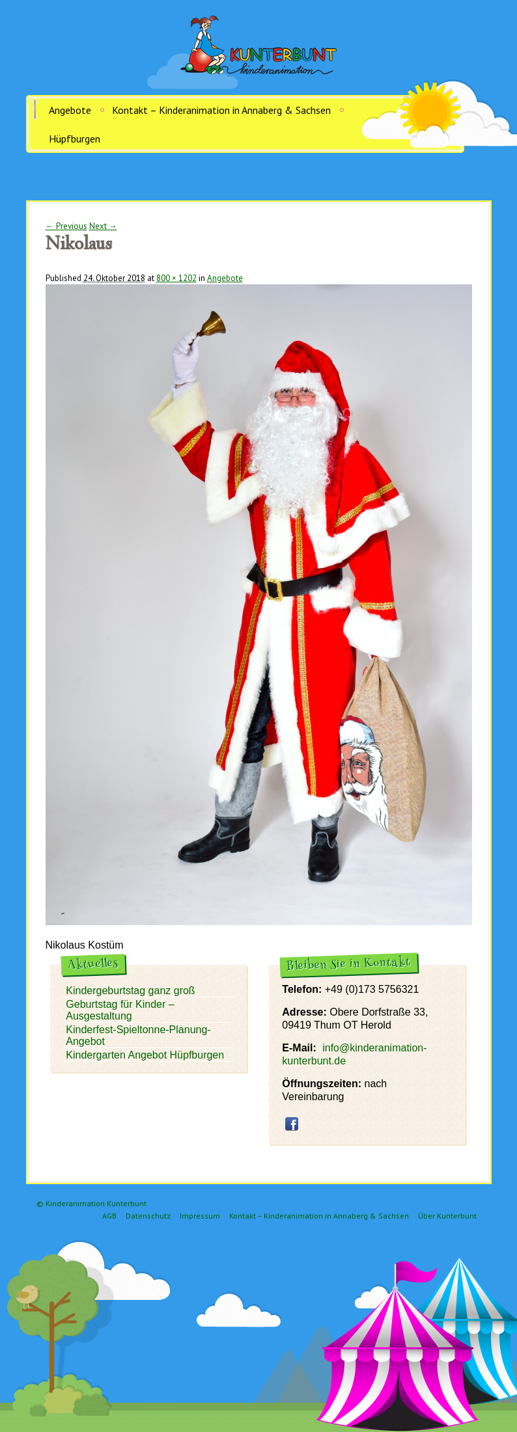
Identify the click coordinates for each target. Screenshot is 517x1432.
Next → (103, 226)
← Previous (66, 226)
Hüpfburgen (74, 138)
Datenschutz (148, 1216)
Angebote (70, 109)
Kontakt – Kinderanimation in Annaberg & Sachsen (221, 109)
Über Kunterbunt (447, 1216)
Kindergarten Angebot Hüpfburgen (145, 1054)
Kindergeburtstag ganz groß (130, 990)
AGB (109, 1216)
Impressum (200, 1216)
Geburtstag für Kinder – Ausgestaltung (120, 1010)
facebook (291, 1123)
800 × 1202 (176, 278)
